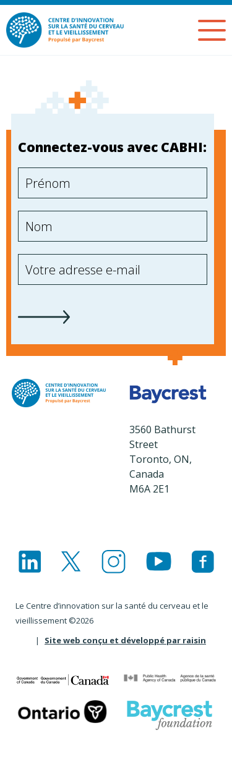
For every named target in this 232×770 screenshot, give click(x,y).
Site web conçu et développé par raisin (125, 640)
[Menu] (212, 30)
